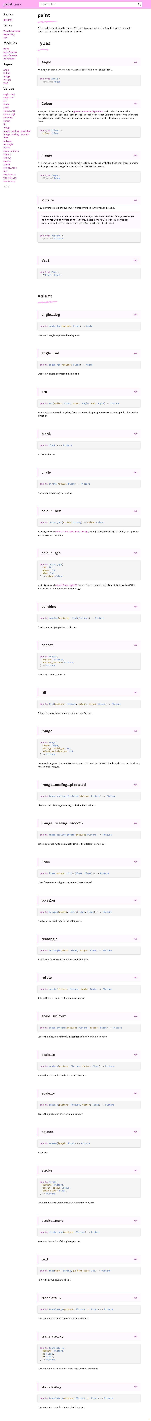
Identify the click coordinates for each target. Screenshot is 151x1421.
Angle (6, 69)
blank (6, 104)
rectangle (8, 144)
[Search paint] (90, 4)
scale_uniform (11, 151)
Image (6, 76)
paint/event (9, 58)
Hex (5, 37)
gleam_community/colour (88, 111)
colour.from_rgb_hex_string (71, 531)
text (5, 171)
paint (7, 4)
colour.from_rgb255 (66, 585)
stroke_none (10, 167)
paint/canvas (10, 52)
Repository (9, 34)
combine (8, 117)
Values (45, 296)
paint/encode (10, 55)
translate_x (9, 174)
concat (6, 121)
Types (44, 43)
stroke (6, 164)
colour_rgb (9, 114)
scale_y (7, 157)
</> (135, 62)
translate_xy (10, 177)
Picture (7, 79)
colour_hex (9, 110)
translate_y (9, 181)
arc (5, 100)
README (7, 20)
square (7, 161)
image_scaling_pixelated (17, 131)
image (6, 127)
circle (6, 107)
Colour (6, 73)
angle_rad (8, 97)
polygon (7, 141)
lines (5, 137)
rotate (6, 147)
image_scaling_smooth (16, 134)
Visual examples (11, 31)
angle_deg (9, 94)
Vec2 (5, 83)
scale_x (7, 154)
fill (4, 124)
